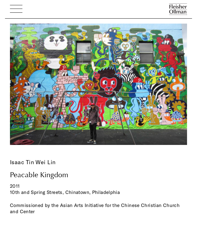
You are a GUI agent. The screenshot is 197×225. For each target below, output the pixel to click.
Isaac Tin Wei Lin (33, 162)
